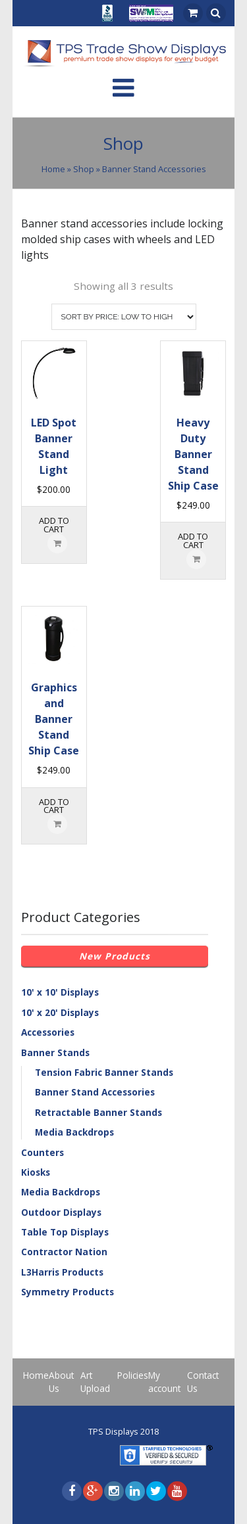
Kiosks (35, 1172)
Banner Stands (55, 1052)
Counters (42, 1152)
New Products (114, 956)
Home (53, 169)
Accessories (47, 1032)
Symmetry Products (67, 1291)
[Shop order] (123, 317)
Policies (132, 1375)
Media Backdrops (74, 1132)
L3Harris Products (62, 1272)
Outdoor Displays (61, 1212)
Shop (83, 169)
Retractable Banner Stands (98, 1112)
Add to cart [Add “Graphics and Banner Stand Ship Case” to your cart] (54, 806)
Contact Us (203, 1382)
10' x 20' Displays (60, 1012)
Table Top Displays (65, 1232)
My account (164, 1382)
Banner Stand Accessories (95, 1092)
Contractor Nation (64, 1251)
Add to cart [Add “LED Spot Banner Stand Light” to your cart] (54, 525)
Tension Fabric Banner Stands (104, 1072)
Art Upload (95, 1382)
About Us (61, 1382)
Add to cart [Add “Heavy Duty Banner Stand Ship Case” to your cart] (193, 540)
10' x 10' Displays (60, 992)
